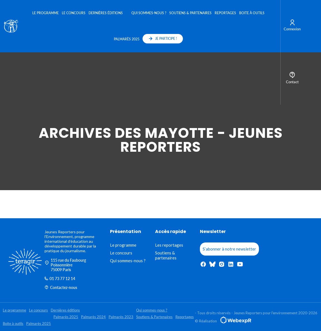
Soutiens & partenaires (166, 255)
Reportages (225, 13)
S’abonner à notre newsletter (229, 248)
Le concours (73, 13)
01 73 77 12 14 (60, 278)
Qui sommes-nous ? (148, 13)
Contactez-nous (61, 287)
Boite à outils (251, 13)
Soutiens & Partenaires (190, 13)
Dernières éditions (106, 13)
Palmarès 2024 (93, 317)
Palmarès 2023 (121, 317)
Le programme (45, 13)
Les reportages (169, 244)
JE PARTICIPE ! (163, 38)
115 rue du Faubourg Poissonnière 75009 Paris (65, 265)
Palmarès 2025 (126, 39)
